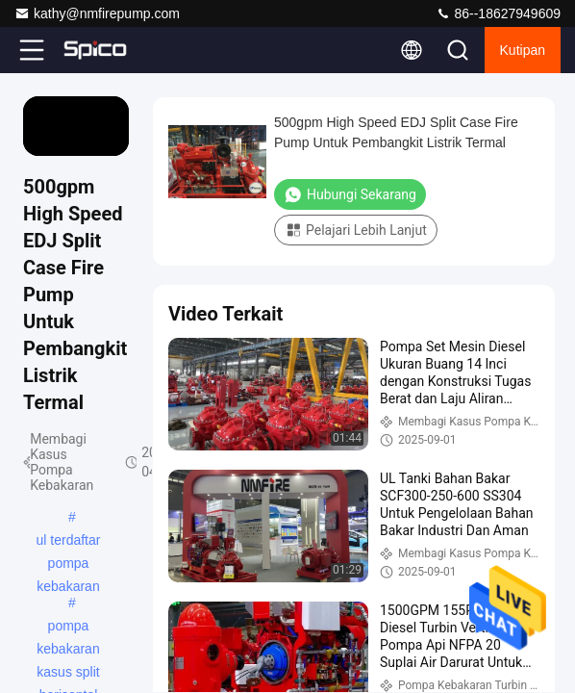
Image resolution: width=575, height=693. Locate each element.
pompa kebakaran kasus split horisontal (68, 627)
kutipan (522, 50)
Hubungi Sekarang (350, 194)
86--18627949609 (498, 13)
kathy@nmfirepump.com (97, 13)
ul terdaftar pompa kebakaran (69, 542)
